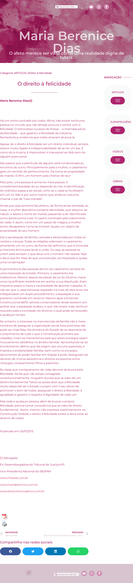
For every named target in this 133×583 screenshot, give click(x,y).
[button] (27, 6)
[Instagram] (98, 7)
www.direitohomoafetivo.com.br (22, 491)
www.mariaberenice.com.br (19, 484)
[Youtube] (91, 7)
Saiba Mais (117, 101)
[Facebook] (106, 7)
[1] (30, 100)
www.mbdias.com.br (14, 478)
